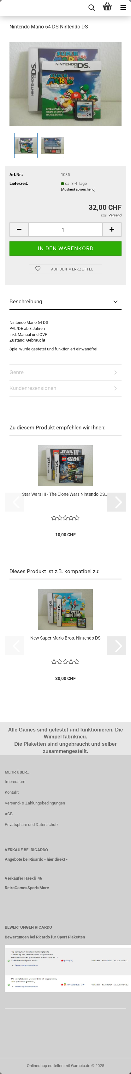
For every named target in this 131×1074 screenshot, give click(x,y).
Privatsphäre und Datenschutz (31, 824)
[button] (18, 229)
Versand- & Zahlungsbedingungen (35, 803)
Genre (16, 372)
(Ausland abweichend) (78, 189)
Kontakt (12, 792)
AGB (9, 813)
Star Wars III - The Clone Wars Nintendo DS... (65, 494)
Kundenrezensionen (32, 388)
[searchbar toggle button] (91, 8)
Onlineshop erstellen (45, 1065)
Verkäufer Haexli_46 (23, 878)
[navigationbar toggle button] (123, 8)
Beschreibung (25, 301)
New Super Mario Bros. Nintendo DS (65, 637)
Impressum (15, 781)
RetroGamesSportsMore (27, 887)
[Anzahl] (65, 229)
